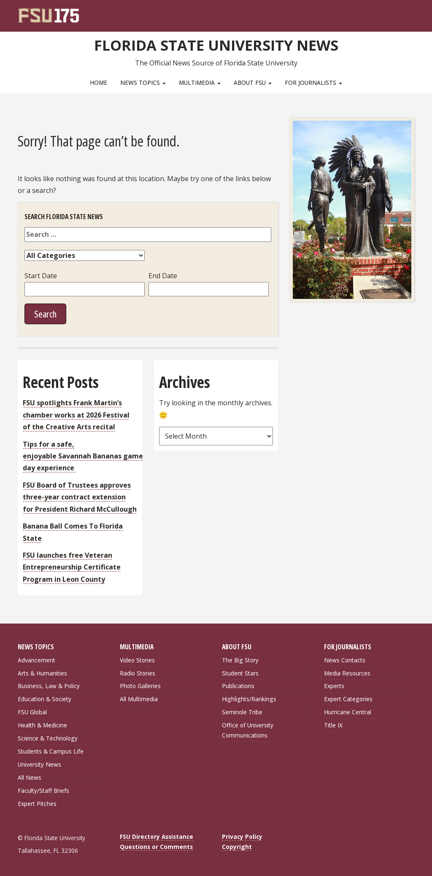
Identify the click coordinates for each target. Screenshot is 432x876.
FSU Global (32, 711)
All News (29, 777)
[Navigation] (413, 12)
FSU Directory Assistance (156, 836)
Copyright (237, 846)
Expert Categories (348, 698)
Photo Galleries (140, 685)
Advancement (36, 659)
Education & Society (44, 698)
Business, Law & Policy (49, 685)
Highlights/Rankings (249, 698)
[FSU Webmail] (390, 12)
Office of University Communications (247, 729)
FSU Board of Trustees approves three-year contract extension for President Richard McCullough (80, 496)
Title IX (333, 724)
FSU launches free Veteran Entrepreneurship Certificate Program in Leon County (72, 566)
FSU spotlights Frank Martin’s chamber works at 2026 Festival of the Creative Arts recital (76, 414)
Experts (334, 685)
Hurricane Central (347, 711)
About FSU (253, 83)
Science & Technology (48, 737)
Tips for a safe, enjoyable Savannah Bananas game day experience (83, 455)
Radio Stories (137, 672)
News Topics (143, 83)
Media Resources (347, 672)
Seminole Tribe (242, 711)
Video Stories (137, 659)
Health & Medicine (42, 724)
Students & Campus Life (51, 750)
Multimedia (200, 83)
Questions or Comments (156, 846)
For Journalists (313, 83)
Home (98, 83)
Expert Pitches (37, 803)
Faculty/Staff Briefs (43, 790)
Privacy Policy (242, 836)
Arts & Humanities (42, 672)
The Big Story (240, 659)
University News (39, 763)
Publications (238, 685)
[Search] (402, 12)
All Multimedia (139, 698)
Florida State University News (216, 44)
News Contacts (344, 659)
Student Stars (240, 672)
